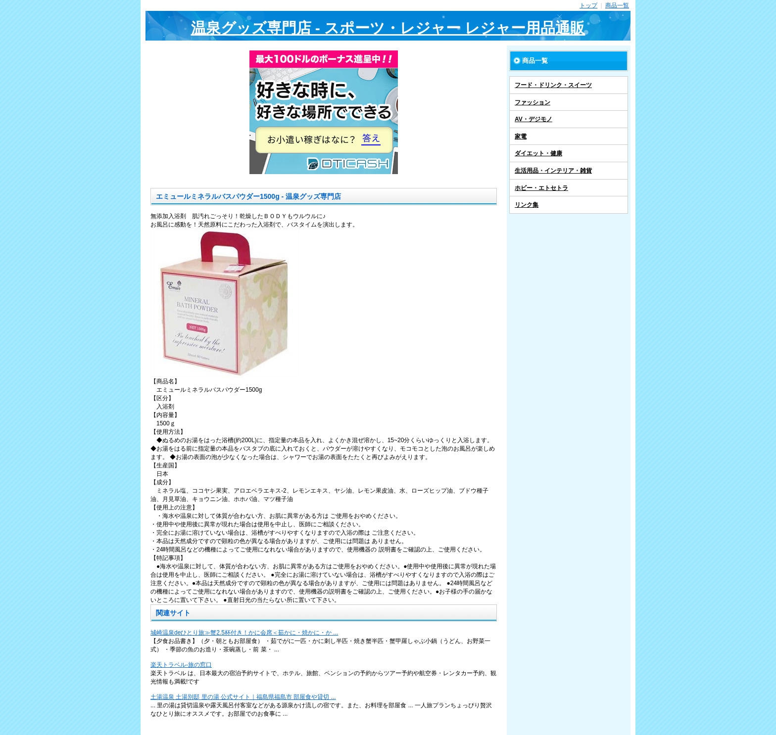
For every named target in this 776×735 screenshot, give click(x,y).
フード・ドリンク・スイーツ (553, 85)
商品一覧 (617, 5)
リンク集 (526, 204)
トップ (588, 5)
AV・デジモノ (533, 119)
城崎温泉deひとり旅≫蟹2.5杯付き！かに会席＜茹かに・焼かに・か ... (244, 632)
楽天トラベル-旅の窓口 (181, 664)
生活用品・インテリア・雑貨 (553, 170)
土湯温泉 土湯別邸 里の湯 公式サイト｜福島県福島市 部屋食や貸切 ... (243, 696)
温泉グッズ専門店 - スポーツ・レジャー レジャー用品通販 (388, 28)
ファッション (532, 102)
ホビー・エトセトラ (541, 187)
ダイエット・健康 (538, 153)
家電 (521, 136)
